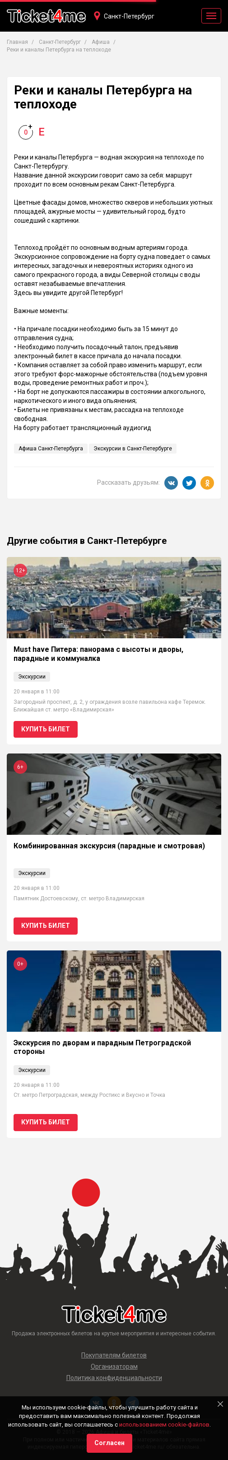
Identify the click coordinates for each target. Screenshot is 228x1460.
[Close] (220, 1404)
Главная (17, 42)
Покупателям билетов (114, 1355)
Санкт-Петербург (129, 16)
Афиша (101, 42)
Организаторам (114, 1366)
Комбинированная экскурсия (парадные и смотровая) (109, 846)
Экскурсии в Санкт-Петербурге (132, 448)
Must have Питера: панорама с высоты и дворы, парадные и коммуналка (98, 653)
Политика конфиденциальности (114, 1377)
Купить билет (45, 729)
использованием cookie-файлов (164, 1424)
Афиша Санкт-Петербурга (51, 448)
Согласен (109, 1442)
